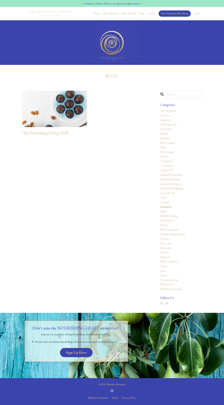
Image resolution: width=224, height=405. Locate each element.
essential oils (167, 193)
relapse (164, 252)
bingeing (165, 138)
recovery (165, 243)
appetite (165, 120)
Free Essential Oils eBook (174, 13)
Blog (141, 13)
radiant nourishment (172, 234)
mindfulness (167, 220)
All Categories (168, 110)
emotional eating (170, 179)
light (163, 211)
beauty (164, 133)
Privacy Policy (129, 397)
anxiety (164, 115)
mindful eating (169, 216)
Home (96, 13)
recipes (164, 239)
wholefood (166, 284)
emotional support (171, 184)
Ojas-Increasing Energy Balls (45, 132)
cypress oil (166, 170)
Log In (197, 13)
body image (167, 152)
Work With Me (129, 13)
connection (167, 165)
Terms (115, 397)
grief (163, 197)
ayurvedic (166, 129)
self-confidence (169, 261)
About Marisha (110, 13)
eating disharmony (171, 174)
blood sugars (167, 142)
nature (164, 225)
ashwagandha (168, 124)
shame (164, 266)
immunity (166, 207)
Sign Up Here (76, 352)
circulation (166, 161)
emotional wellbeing (171, 188)
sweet (163, 275)
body (163, 147)
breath (164, 156)
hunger (164, 202)
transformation (169, 280)
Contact (151, 13)
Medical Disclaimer (98, 397)
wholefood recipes (171, 289)
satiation (165, 257)
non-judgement (169, 229)
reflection (166, 248)
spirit (163, 271)
